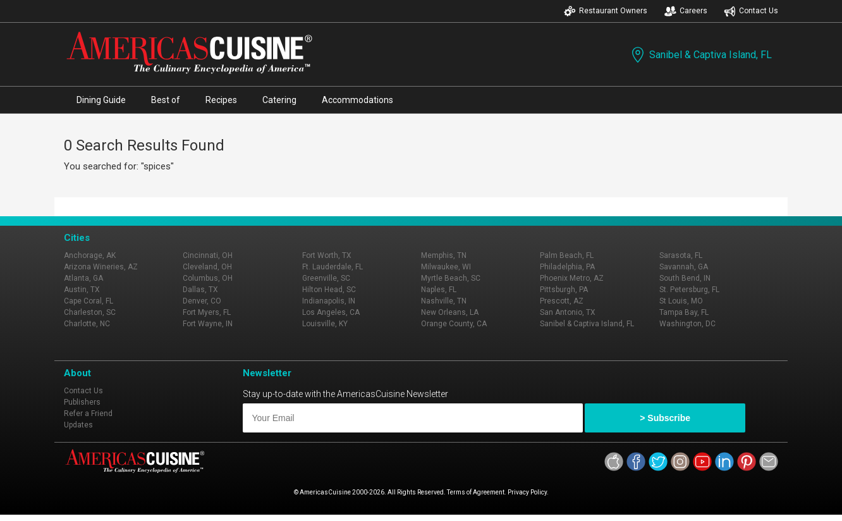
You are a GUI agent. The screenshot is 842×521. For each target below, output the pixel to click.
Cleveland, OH (207, 266)
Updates (78, 424)
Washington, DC (687, 323)
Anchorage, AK (90, 255)
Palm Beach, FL (567, 255)
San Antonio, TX (567, 312)
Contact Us (751, 11)
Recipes (221, 100)
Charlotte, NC (87, 323)
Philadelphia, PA (567, 266)
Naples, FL (438, 289)
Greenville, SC (326, 278)
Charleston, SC (90, 312)
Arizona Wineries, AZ (101, 266)
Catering (279, 100)
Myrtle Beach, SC (450, 278)
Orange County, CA (454, 323)
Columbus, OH (208, 278)
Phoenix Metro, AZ (572, 278)
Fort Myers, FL (207, 312)
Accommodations (357, 100)
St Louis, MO (681, 301)
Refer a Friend (88, 413)
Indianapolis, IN (328, 301)
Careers (685, 11)
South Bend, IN (685, 278)
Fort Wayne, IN (208, 323)
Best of (165, 100)
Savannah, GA (683, 266)
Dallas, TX (200, 289)
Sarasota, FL (680, 255)
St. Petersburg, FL (689, 289)
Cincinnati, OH (208, 255)
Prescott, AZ (561, 301)
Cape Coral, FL (88, 301)
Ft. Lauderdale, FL (332, 266)
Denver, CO (202, 301)
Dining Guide (101, 100)
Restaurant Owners (605, 11)
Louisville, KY (325, 323)
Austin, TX (82, 289)
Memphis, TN (444, 255)
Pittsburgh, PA (564, 289)
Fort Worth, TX (326, 255)
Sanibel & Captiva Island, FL (700, 54)
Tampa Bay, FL (684, 312)
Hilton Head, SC (329, 289)
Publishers (82, 402)
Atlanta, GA (83, 278)
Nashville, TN (444, 301)
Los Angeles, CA (331, 312)
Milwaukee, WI (446, 266)
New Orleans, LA (450, 312)
